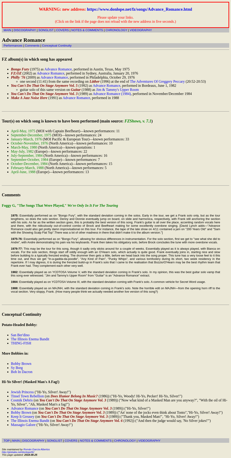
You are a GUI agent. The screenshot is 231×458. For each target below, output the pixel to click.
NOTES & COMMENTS (87, 30)
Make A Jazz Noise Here (29, 98)
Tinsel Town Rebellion (27, 396)
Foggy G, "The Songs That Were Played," (60, 205)
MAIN (7, 30)
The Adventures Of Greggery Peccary (157, 81)
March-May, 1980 (24, 147)
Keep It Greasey (22, 416)
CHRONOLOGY (116, 30)
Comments (32, 45)
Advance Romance (58, 69)
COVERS (62, 30)
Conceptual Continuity (56, 45)
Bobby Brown (21, 364)
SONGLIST (45, 30)
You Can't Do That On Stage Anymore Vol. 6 (89, 421)
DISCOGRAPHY (25, 30)
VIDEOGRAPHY (141, 30)
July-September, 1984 (27, 155)
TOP (7, 440)
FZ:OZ (16, 73)
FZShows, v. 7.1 (137, 121)
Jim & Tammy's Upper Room (117, 90)
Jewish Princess (22, 392)
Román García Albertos (36, 449)
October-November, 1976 (29, 143)
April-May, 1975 (23, 131)
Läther (95, 81)
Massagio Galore (23, 425)
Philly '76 (18, 77)
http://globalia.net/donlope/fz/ (18, 452)
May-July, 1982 (22, 151)
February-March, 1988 (27, 168)
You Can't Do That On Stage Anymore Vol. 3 (44, 94)
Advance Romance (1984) (112, 94)
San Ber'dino (20, 335)
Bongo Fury (20, 69)
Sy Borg (17, 368)
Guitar (76, 90)
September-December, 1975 (31, 135)
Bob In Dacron (21, 372)
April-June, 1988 (23, 172)
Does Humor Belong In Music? (74, 396)
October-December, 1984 (29, 164)
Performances (13, 45)
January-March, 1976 (26, 139)
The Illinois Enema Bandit (30, 339)
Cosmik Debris (22, 400)
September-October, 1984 (29, 160)
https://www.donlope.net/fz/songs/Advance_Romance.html (139, 9)
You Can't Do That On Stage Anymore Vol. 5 (44, 85)
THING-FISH (21, 343)
